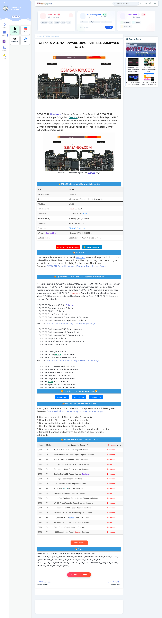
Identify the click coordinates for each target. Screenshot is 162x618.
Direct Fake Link (79, 543)
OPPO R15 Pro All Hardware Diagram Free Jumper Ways (72, 360)
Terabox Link (96, 397)
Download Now (79, 575)
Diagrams (15, 39)
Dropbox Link (79, 397)
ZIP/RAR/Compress (77, 228)
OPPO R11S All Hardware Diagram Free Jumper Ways (75, 411)
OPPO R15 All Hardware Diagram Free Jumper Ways (71, 323)
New (25, 39)
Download (111, 450)
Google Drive (62, 397)
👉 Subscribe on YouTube (68, 247)
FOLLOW (16, 16)
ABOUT (4, 51)
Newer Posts (42, 584)
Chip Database (95, 21)
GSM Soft (25, 29)
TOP (4, 59)
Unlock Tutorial (106, 21)
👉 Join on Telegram (92, 247)
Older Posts (116, 584)
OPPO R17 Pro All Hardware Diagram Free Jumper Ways (76, 266)
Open (109, 27)
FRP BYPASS (15, 30)
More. (85, 213)
